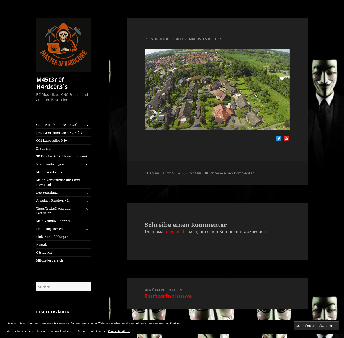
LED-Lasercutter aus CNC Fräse (59, 132)
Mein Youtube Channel (53, 221)
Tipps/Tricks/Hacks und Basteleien (53, 210)
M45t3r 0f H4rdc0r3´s (52, 82)
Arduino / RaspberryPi (52, 200)
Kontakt (42, 244)
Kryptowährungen (50, 164)
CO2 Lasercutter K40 (51, 140)
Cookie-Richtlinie (119, 331)
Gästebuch (44, 252)
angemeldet (176, 231)
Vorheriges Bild (167, 38)
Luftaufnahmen (47, 192)
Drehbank (43, 148)
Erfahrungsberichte (51, 229)
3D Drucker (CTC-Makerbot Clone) (61, 156)
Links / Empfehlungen (52, 237)
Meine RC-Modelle (49, 172)
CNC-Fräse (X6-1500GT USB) (56, 125)
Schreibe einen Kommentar (231, 173)
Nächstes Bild (202, 38)
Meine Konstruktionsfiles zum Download (58, 182)
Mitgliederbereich (49, 260)
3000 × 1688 (191, 173)
